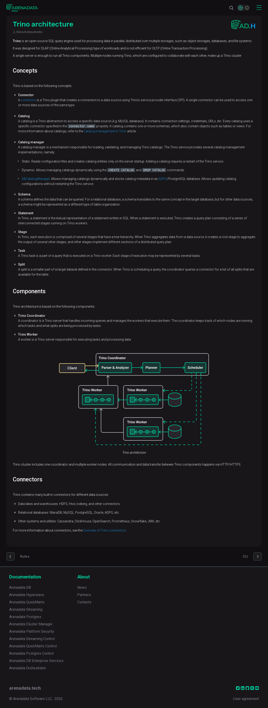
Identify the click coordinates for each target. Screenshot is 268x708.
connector (28, 100)
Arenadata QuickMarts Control (33, 646)
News (82, 587)
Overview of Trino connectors (104, 530)
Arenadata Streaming (25, 609)
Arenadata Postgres (25, 617)
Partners (84, 595)
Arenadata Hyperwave (26, 595)
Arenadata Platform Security (31, 631)
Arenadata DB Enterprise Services (36, 661)
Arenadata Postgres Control (31, 653)
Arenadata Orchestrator (27, 668)
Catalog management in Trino (105, 131)
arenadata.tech (25, 688)
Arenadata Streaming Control (32, 639)
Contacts (84, 602)
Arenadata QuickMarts (26, 602)
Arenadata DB (20, 587)
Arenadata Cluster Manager (30, 624)
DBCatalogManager (36, 179)
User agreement (246, 699)
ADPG (163, 179)
